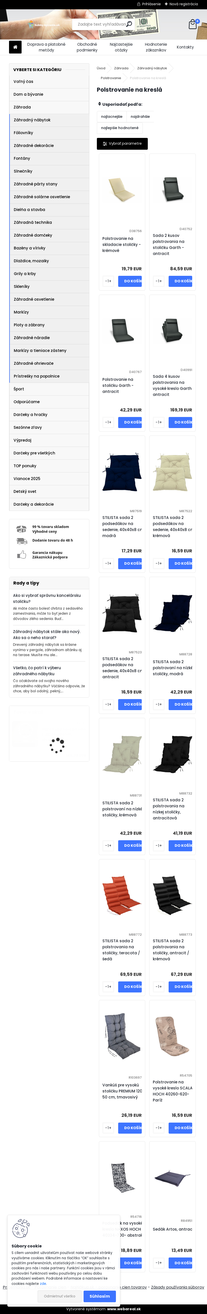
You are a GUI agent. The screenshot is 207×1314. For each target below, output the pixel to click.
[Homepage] (15, 47)
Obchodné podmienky (87, 47)
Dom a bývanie (28, 94)
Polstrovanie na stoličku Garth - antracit (117, 385)
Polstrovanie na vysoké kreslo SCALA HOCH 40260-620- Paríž (173, 1091)
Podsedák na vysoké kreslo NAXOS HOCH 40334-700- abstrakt (123, 1229)
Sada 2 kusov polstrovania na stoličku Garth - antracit (168, 244)
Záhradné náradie (32, 337)
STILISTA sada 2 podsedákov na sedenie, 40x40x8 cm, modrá (123, 526)
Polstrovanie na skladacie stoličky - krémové (121, 244)
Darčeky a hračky (30, 414)
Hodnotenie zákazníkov (156, 47)
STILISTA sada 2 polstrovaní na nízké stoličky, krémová (122, 809)
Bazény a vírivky (29, 248)
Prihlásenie (151, 4)
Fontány (22, 158)
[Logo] (43, 24)
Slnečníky (23, 171)
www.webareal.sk (124, 1308)
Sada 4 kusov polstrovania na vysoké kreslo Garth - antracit (174, 385)
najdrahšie (140, 116)
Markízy (21, 312)
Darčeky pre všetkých (34, 453)
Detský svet (25, 491)
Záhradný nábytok (32, 120)
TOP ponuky (25, 465)
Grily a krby (25, 273)
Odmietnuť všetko (59, 1296)
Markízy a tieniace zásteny (40, 350)
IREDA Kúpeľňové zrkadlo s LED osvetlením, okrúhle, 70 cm (64, 734)
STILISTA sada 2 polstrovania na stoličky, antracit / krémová (171, 950)
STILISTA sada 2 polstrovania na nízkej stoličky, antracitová (168, 809)
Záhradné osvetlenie (34, 299)
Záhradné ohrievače (33, 363)
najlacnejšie (111, 116)
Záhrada (22, 107)
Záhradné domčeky (33, 235)
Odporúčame (27, 401)
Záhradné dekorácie (34, 145)
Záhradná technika (33, 222)
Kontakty (185, 47)
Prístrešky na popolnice (36, 376)
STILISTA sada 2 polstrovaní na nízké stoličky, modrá (173, 667)
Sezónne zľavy (28, 427)
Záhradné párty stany (35, 184)
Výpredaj (22, 440)
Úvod (101, 68)
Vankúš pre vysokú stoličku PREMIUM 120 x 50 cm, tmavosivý (123, 1091)
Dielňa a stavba (29, 209)
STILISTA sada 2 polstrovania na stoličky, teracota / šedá (121, 950)
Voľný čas (23, 81)
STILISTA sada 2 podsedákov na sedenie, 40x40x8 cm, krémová (174, 526)
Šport (19, 389)
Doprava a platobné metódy (46, 47)
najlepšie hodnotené (120, 127)
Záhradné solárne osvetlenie (42, 196)
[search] (129, 24)
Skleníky (22, 286)
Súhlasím (100, 1296)
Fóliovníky (23, 132)
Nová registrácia (184, 4)
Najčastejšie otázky (121, 47)
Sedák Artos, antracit (174, 1229)
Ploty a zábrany (29, 325)
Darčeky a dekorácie (34, 504)
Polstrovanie (111, 78)
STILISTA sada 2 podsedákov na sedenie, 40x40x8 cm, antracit (123, 667)
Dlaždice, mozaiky (31, 261)
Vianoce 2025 (27, 478)
